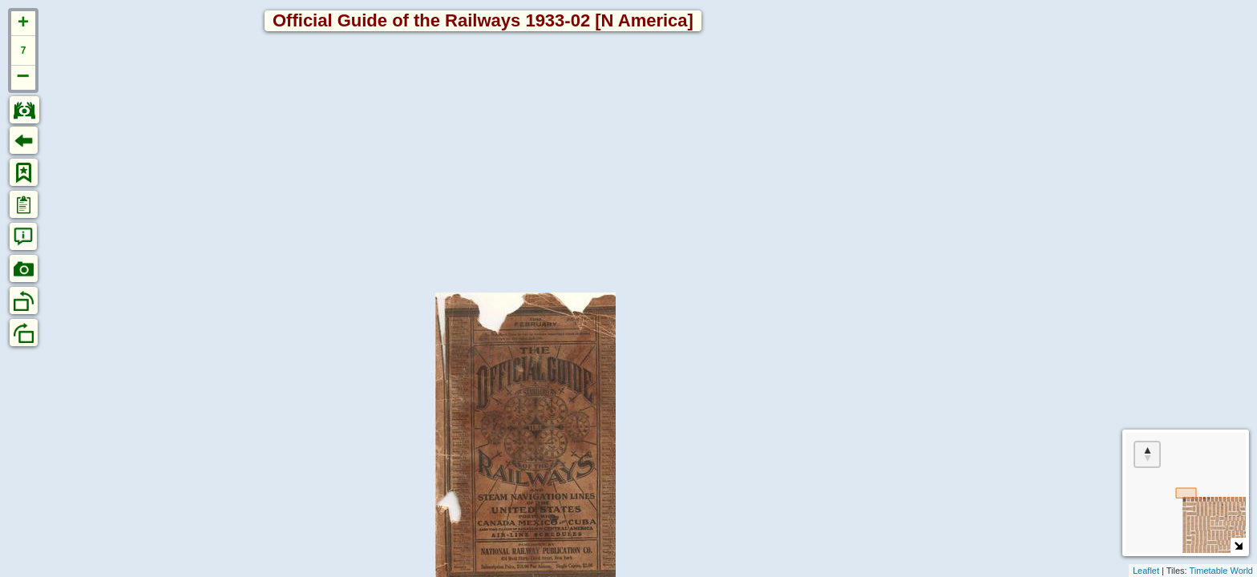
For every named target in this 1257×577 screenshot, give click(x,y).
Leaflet (1146, 570)
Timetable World (1221, 570)
